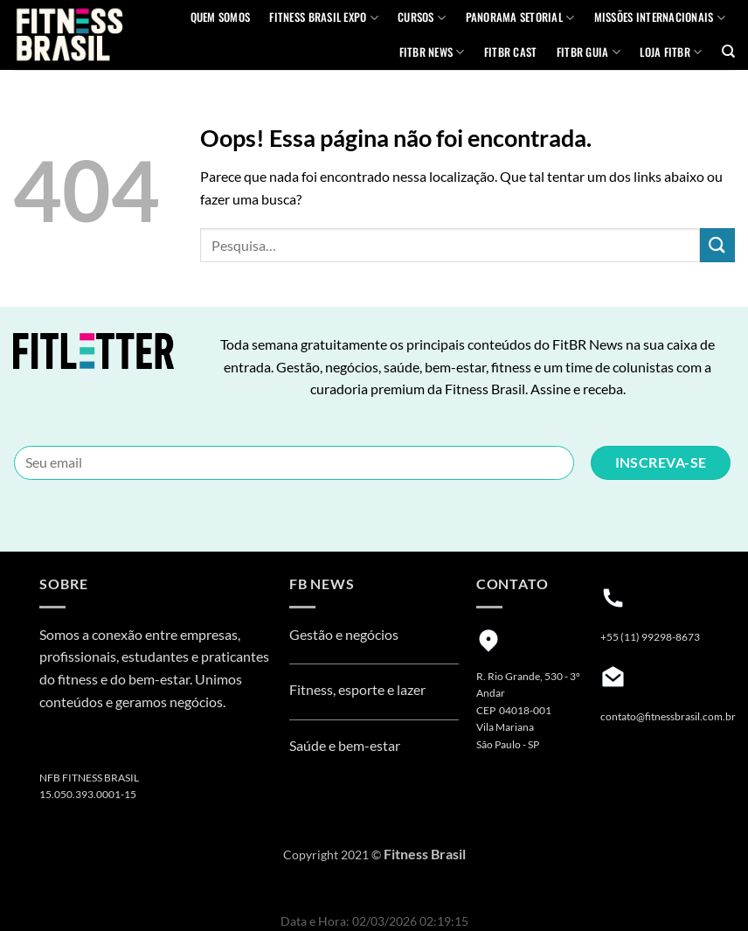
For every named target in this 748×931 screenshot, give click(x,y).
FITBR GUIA (588, 52)
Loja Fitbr (671, 52)
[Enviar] (717, 245)
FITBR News (432, 52)
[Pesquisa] (728, 51)
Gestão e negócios (343, 634)
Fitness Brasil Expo (323, 17)
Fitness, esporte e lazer (357, 689)
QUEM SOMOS (220, 17)
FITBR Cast (510, 52)
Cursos (422, 17)
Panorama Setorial (520, 17)
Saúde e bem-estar (344, 745)
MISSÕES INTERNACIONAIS (659, 17)
